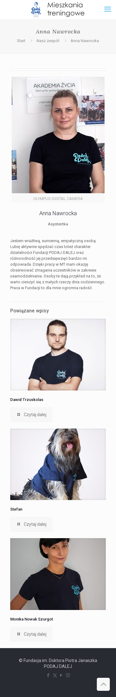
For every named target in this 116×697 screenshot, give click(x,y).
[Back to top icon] (103, 684)
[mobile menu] (107, 9)
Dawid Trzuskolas (26, 399)
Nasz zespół (48, 40)
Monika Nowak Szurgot (31, 619)
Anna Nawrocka (85, 40)
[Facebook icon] (48, 675)
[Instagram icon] (68, 675)
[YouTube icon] (61, 675)
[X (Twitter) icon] (55, 675)
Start (21, 40)
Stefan (16, 509)
